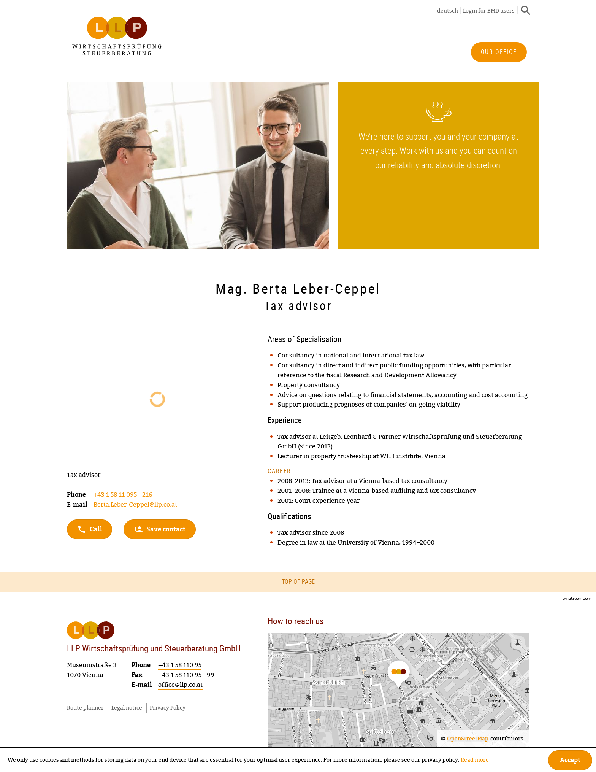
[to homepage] (117, 36)
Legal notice (126, 706)
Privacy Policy (167, 706)
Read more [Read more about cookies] (475, 759)
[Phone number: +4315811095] (179, 665)
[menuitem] (499, 52)
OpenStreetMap (467, 738)
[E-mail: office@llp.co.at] (180, 684)
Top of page (298, 581)
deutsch (447, 10)
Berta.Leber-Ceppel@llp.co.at (135, 504)
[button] (159, 529)
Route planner (85, 706)
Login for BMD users (489, 10)
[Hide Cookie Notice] (570, 760)
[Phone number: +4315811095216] (123, 495)
